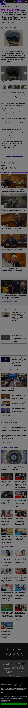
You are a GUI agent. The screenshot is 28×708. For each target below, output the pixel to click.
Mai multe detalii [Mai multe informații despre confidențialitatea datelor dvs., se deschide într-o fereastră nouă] (15, 684)
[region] (14, 692)
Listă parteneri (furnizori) (4, 701)
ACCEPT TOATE (14, 704)
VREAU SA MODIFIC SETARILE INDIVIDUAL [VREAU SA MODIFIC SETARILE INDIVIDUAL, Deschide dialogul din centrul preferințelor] (14, 705)
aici (11, 689)
